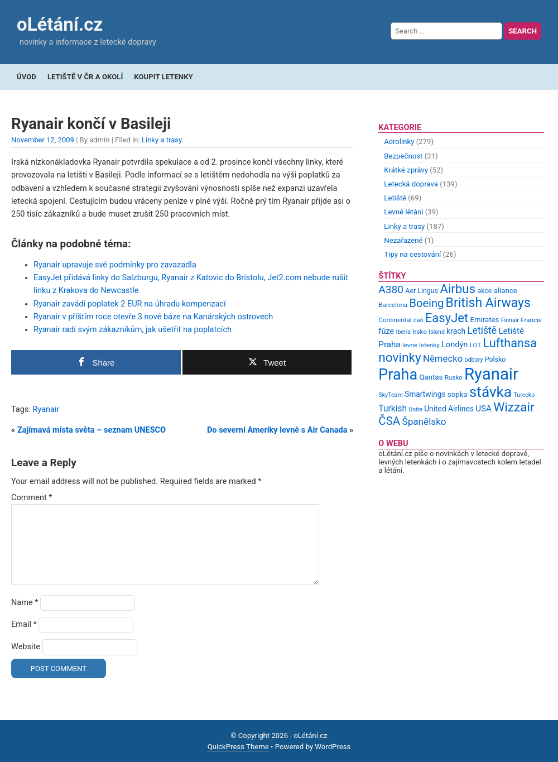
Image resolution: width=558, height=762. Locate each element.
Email (24, 624)
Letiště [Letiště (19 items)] (482, 330)
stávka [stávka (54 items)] (490, 392)
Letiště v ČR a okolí (85, 77)
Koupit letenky (163, 77)
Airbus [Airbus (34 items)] (457, 288)
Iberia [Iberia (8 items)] (403, 332)
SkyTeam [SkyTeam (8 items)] (390, 395)
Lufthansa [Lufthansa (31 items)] (510, 343)
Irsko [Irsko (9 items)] (419, 332)
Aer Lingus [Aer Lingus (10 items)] (421, 290)
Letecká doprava (411, 184)
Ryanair (46, 409)
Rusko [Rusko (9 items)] (454, 377)
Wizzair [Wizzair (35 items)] (514, 407)
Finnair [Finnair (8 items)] (510, 320)
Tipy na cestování (412, 254)
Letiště (395, 198)
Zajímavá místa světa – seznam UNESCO (91, 430)
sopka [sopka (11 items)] (458, 394)
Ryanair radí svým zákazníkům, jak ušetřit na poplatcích (132, 329)
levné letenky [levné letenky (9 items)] (421, 345)
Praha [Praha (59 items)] (397, 375)
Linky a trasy (162, 140)
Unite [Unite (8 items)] (415, 409)
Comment (31, 497)
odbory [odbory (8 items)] (474, 359)
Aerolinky (399, 141)
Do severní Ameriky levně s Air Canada (277, 430)
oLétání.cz (60, 24)
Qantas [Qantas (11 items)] (430, 377)
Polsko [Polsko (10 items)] (495, 359)
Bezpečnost (403, 156)
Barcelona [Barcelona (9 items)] (392, 305)
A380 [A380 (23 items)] (390, 289)
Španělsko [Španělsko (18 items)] (424, 421)
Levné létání (403, 212)
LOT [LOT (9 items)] (476, 345)
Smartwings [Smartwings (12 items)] (425, 394)
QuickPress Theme (238, 746)
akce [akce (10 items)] (484, 290)
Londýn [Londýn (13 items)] (454, 344)
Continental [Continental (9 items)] (394, 320)
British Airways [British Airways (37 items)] (488, 302)
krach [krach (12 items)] (455, 331)
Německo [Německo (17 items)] (443, 358)
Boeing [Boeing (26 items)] (426, 303)
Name (25, 602)
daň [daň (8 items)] (418, 320)
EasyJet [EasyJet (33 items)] (446, 318)
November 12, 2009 (42, 140)
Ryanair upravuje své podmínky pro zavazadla (114, 265)
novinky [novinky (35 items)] (399, 357)
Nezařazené (403, 240)
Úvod (26, 77)
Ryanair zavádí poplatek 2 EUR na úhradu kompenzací (129, 304)
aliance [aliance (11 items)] (505, 290)
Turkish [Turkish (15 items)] (392, 409)
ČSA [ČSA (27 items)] (389, 421)
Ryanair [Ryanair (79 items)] (491, 374)
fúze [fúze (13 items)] (386, 331)
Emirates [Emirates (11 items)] (484, 319)
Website (25, 646)
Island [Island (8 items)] (437, 332)
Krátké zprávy (406, 170)
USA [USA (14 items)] (483, 409)
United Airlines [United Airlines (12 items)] (449, 408)
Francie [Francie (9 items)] (531, 320)
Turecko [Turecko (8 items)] (524, 395)
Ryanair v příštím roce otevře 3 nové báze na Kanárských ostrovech (153, 317)
